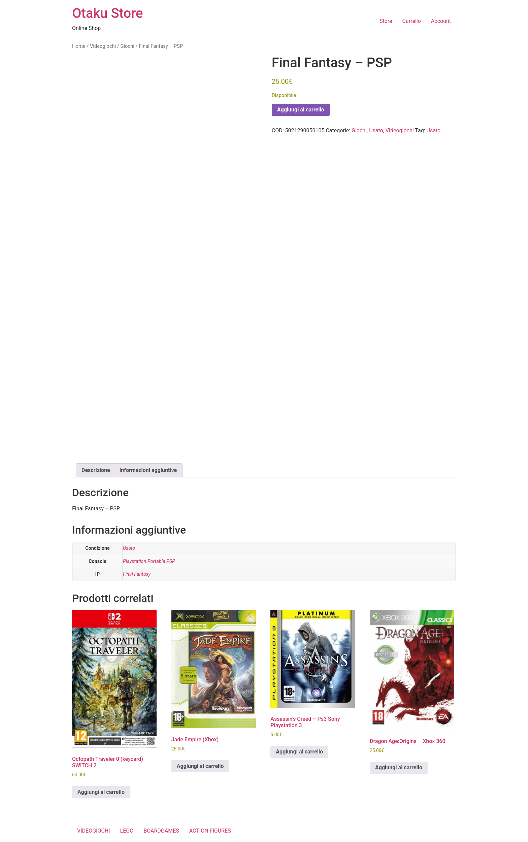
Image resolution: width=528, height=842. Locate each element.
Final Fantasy (137, 574)
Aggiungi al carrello (300, 109)
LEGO (127, 831)
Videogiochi (103, 46)
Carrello (411, 21)
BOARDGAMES (161, 831)
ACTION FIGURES (210, 831)
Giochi (127, 46)
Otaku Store (107, 13)
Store (386, 21)
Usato (376, 130)
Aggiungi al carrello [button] (101, 792)
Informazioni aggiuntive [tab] (148, 470)
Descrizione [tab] (95, 470)
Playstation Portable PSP (149, 561)
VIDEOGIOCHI (93, 831)
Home (79, 46)
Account (441, 21)
